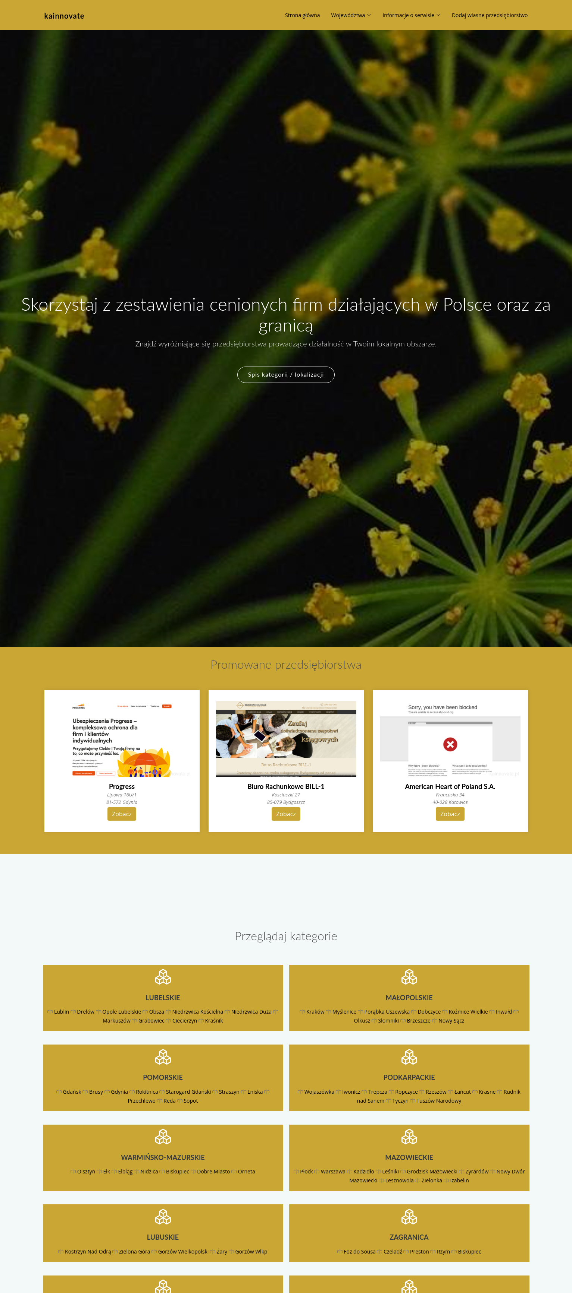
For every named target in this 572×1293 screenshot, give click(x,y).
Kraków (315, 1011)
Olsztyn (86, 1171)
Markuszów (117, 1020)
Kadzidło (363, 1171)
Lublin (61, 1011)
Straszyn (229, 1091)
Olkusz (362, 1020)
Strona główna (302, 15)
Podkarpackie (409, 1077)
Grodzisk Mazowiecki (432, 1171)
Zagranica (409, 1237)
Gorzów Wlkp (251, 1251)
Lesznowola (399, 1180)
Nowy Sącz (451, 1020)
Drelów (85, 1011)
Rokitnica (147, 1091)
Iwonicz (351, 1091)
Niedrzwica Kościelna (197, 1011)
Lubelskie (163, 997)
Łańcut (462, 1091)
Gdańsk (72, 1091)
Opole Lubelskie (121, 1011)
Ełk (106, 1171)
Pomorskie (163, 1077)
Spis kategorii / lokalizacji (286, 374)
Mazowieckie (409, 1157)
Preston (419, 1251)
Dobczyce (429, 1011)
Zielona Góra (134, 1251)
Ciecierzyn (184, 1020)
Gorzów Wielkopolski (183, 1251)
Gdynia (119, 1091)
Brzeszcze (419, 1020)
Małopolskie (408, 997)
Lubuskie (163, 1237)
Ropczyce (406, 1091)
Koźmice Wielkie (468, 1011)
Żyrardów (476, 1171)
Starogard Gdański (188, 1091)
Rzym (443, 1251)
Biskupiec (177, 1171)
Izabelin (459, 1180)
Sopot (191, 1100)
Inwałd (504, 1011)
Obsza (156, 1011)
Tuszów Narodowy (438, 1100)
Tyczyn (401, 1100)
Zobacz (122, 814)
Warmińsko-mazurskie (162, 1157)
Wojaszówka (319, 1091)
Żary (222, 1251)
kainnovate (64, 15)
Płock (306, 1171)
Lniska (255, 1091)
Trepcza (377, 1091)
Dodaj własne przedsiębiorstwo (490, 15)
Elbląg (125, 1171)
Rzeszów (436, 1091)
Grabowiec (151, 1020)
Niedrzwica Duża (251, 1011)
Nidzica (149, 1171)
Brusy (96, 1091)
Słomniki (388, 1020)
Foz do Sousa (360, 1251)
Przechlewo (142, 1100)
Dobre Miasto (213, 1171)
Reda (169, 1100)
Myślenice (344, 1011)
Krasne (487, 1091)
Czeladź (393, 1251)
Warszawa (333, 1171)
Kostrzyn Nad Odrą (88, 1251)
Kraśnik (214, 1020)
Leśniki (390, 1171)
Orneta (246, 1171)
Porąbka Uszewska (387, 1011)
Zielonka (432, 1180)
